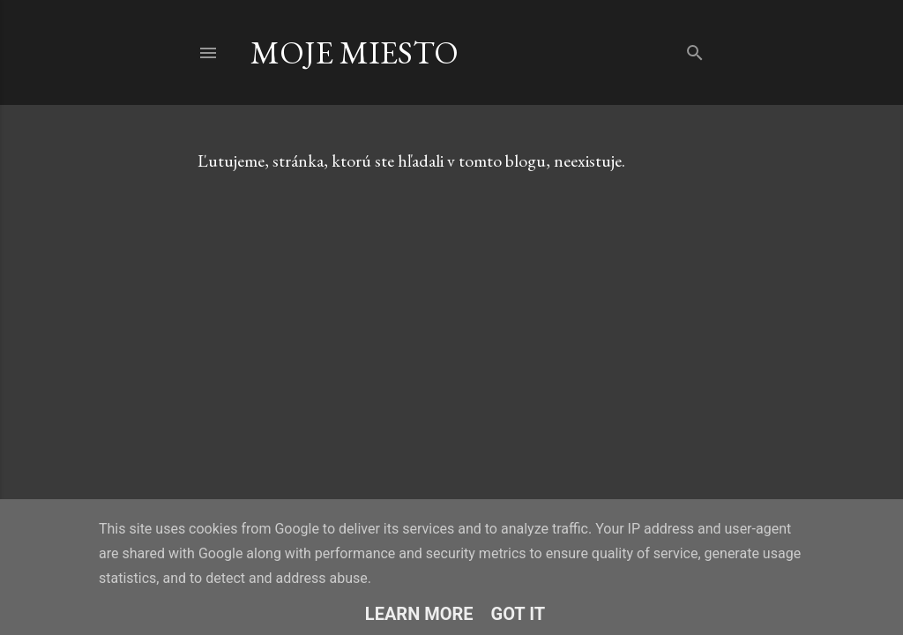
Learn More (419, 613)
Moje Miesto (354, 52)
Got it (518, 613)
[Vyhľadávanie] (694, 49)
